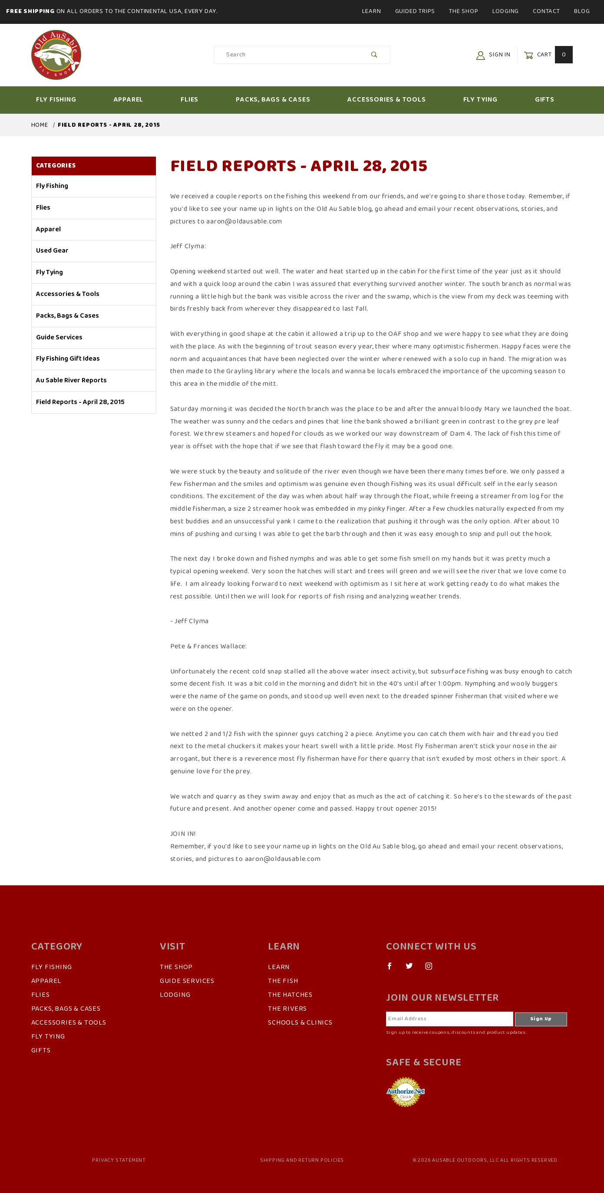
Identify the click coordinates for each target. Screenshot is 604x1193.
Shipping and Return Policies (302, 1160)
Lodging (505, 11)
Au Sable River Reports (71, 380)
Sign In (493, 55)
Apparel (136, 99)
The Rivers (287, 1009)
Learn (371, 11)
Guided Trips (415, 11)
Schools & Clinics (300, 1023)
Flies (197, 99)
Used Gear (52, 250)
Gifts (552, 99)
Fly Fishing (63, 99)
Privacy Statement (119, 1160)
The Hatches (290, 995)
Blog (582, 11)
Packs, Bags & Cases (280, 99)
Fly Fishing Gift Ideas (68, 359)
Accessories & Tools (393, 99)
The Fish (283, 981)
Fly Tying (487, 99)
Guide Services (59, 337)
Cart (548, 54)
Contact (546, 11)
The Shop (463, 11)
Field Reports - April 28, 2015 (80, 402)
